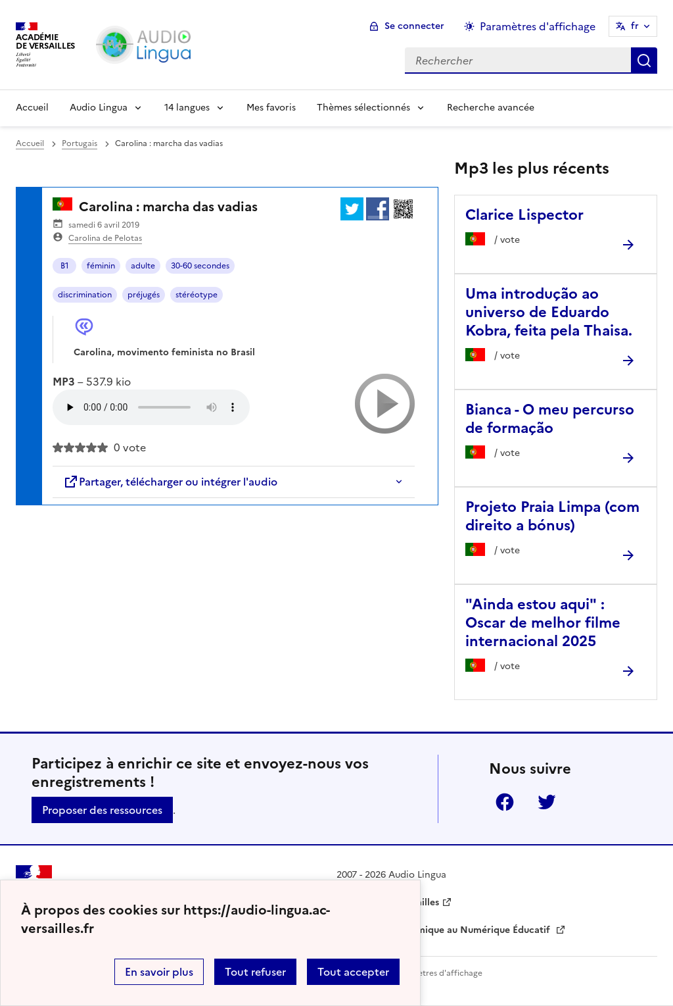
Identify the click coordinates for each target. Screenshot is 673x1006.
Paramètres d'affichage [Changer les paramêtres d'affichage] (537, 26)
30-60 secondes (200, 266)
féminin (101, 266)
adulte (143, 266)
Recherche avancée (490, 107)
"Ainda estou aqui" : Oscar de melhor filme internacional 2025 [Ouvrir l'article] (542, 622)
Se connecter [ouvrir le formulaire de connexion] (414, 26)
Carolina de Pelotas (105, 238)
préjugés (144, 295)
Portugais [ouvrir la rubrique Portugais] (79, 143)
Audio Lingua (99, 107)
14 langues (187, 107)
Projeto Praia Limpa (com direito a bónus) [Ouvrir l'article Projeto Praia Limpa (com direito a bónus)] (552, 516)
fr (635, 26)
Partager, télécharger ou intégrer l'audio (170, 482)
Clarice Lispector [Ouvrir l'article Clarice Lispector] (524, 215)
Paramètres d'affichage (438, 973)
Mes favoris (271, 107)
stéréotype (196, 295)
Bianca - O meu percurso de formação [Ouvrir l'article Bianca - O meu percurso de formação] (549, 419)
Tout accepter (353, 972)
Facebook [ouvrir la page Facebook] (505, 802)
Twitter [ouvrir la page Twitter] (547, 802)
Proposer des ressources (102, 810)
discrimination (85, 295)
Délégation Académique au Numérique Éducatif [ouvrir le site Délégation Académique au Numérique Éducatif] (444, 930)
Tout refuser (255, 972)
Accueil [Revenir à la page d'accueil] (32, 107)
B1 (64, 266)
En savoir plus (159, 972)
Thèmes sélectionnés (363, 107)
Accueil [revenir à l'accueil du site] (30, 143)
